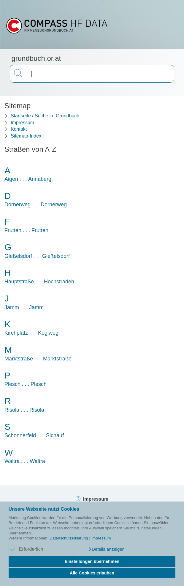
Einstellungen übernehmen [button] (92, 561)
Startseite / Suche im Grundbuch (45, 115)
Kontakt (19, 129)
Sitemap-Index (26, 135)
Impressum (101, 538)
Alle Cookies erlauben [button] (92, 573)
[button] (106, 549)
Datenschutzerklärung (69, 538)
